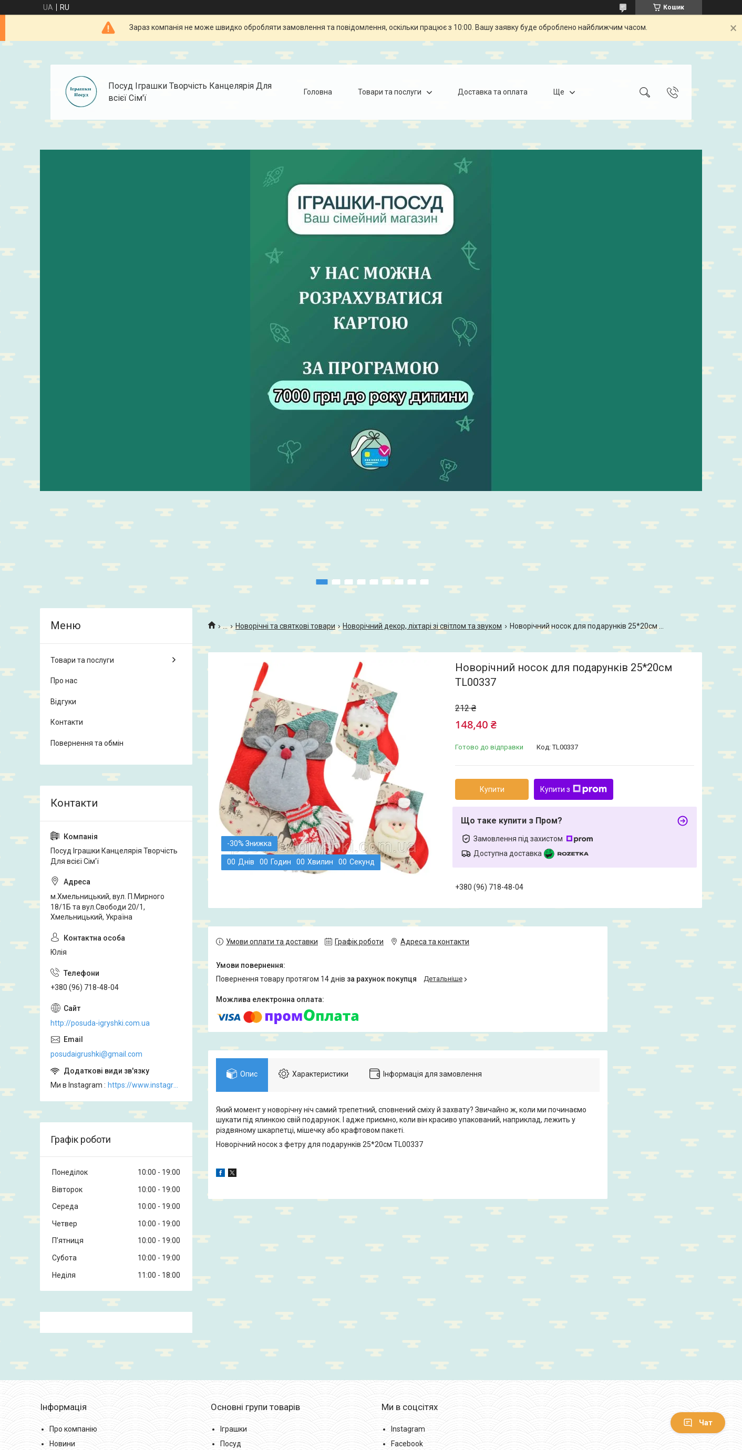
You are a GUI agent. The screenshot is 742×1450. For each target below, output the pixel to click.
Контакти (66, 722)
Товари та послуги (389, 92)
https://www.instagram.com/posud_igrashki (145, 1085)
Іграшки (233, 1429)
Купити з (573, 789)
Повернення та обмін (86, 743)
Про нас (63, 680)
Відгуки (63, 701)
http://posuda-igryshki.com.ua (100, 1023)
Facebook (407, 1443)
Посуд (230, 1443)
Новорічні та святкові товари (285, 626)
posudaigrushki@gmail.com (96, 1054)
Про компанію (73, 1429)
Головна (318, 92)
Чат (698, 1422)
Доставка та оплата (493, 92)
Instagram (408, 1429)
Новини (62, 1443)
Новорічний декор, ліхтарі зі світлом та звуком (422, 626)
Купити (492, 789)
